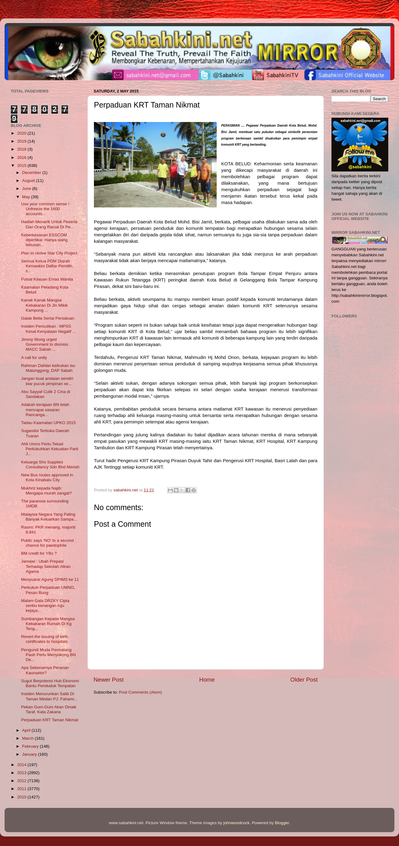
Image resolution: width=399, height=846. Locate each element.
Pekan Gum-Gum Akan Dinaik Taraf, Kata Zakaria (48, 709)
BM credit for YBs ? (39, 553)
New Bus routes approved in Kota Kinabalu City (47, 477)
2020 (22, 133)
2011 (22, 788)
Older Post (304, 679)
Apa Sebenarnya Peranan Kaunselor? (45, 670)
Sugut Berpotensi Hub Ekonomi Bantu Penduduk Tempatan (50, 683)
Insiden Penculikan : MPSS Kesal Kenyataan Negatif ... (48, 328)
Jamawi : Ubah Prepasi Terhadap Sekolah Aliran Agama (46, 566)
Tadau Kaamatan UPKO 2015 (48, 422)
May (26, 197)
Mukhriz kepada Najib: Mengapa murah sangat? (46, 490)
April (27, 730)
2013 (22, 772)
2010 (22, 797)
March (28, 738)
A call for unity (34, 357)
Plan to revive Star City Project (49, 253)
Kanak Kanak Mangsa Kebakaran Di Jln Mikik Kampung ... (44, 305)
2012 (22, 780)
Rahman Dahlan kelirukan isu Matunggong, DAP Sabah (48, 368)
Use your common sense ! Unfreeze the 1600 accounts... (45, 209)
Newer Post (109, 679)
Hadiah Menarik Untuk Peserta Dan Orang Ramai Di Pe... (49, 224)
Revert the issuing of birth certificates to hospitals (44, 639)
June (27, 188)
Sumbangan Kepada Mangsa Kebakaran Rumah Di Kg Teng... (48, 623)
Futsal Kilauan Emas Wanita (47, 279)
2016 (22, 157)
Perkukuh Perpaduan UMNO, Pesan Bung (48, 590)
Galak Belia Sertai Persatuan (47, 318)
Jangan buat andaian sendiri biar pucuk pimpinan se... (47, 381)
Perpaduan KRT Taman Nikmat (49, 720)
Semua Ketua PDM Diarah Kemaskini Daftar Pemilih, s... (47, 266)
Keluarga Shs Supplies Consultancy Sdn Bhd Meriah (50, 464)
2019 (22, 141)
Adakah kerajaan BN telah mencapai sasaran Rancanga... (45, 409)
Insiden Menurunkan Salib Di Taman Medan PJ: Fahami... (49, 696)
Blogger (282, 822)
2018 (22, 149)
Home (207, 679)
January (30, 754)
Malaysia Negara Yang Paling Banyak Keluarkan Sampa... (49, 516)
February (31, 746)
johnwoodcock (236, 822)
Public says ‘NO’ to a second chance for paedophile (47, 543)
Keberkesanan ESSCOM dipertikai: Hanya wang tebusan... (44, 240)
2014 (22, 764)
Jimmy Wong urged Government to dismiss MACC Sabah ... (44, 344)
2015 (22, 165)
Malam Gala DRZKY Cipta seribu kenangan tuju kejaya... (45, 605)
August (29, 180)
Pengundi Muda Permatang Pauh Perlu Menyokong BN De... (48, 654)
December (32, 172)
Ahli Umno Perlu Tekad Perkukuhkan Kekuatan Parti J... (49, 449)
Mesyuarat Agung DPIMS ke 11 (50, 579)
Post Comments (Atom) (140, 692)
